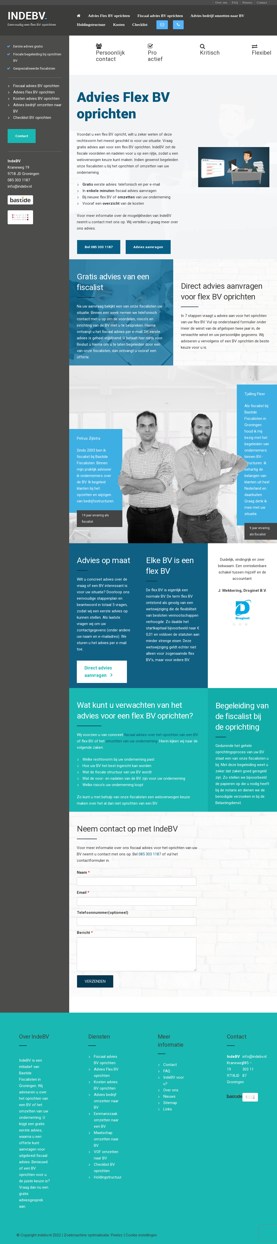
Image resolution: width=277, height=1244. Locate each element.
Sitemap (170, 1103)
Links (167, 1109)
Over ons (221, 2)
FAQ (235, 2)
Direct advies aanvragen (98, 671)
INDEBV (28, 16)
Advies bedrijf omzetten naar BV (217, 16)
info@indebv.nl (20, 186)
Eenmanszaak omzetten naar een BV (106, 1120)
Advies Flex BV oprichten (109, 16)
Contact (262, 2)
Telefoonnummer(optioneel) (102, 912)
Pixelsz (117, 1235)
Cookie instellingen (141, 1235)
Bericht (85, 932)
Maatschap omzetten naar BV (106, 1139)
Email (83, 892)
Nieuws (247, 2)
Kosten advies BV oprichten (36, 98)
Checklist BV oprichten (32, 117)
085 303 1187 (150, 854)
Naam (83, 872)
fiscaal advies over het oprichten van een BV (161, 734)
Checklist (140, 25)
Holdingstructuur (91, 25)
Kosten (119, 25)
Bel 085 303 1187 (99, 247)
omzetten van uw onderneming (131, 741)
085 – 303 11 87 (248, 1069)
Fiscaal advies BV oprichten (160, 16)
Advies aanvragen (148, 247)
